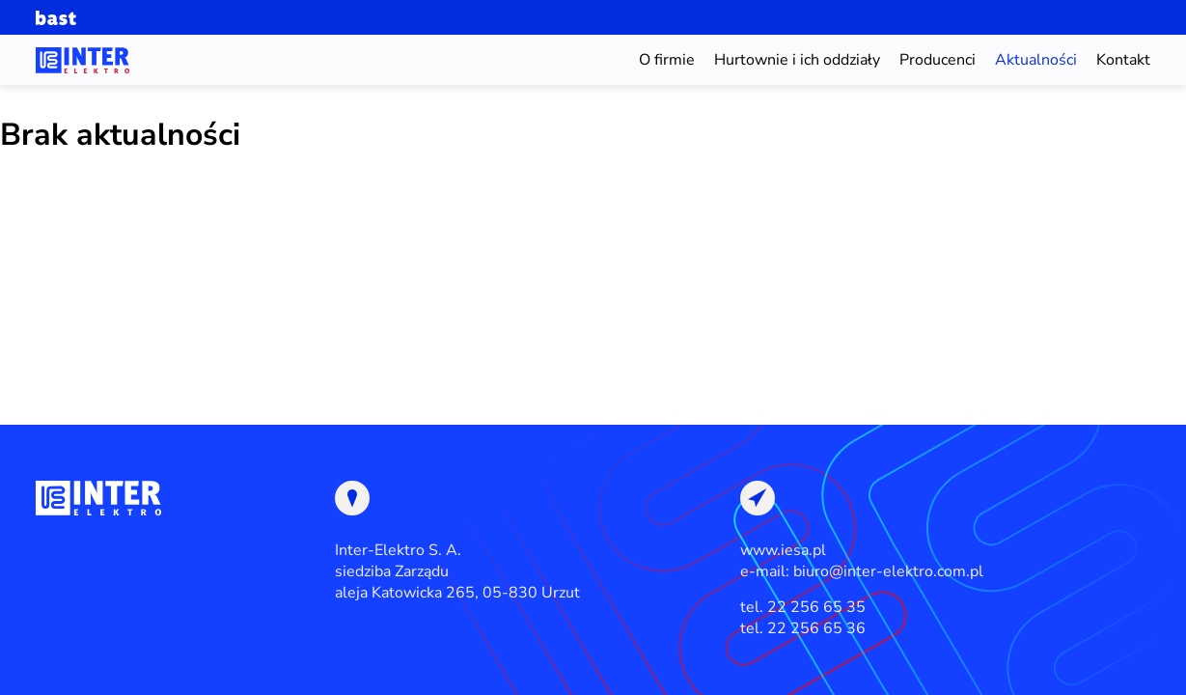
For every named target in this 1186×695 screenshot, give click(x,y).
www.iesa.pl (783, 550)
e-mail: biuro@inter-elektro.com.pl (861, 571)
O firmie (667, 59)
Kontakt (1123, 59)
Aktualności (1036, 59)
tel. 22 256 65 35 (803, 607)
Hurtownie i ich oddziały (797, 59)
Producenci (937, 59)
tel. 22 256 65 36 (803, 628)
